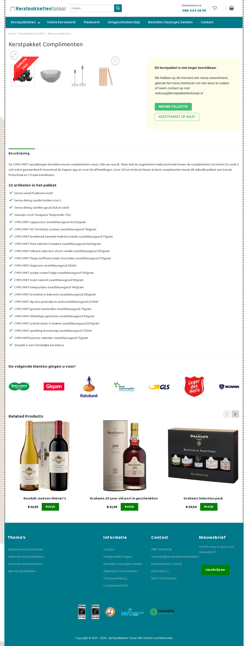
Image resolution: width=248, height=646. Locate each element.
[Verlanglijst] (217, 8)
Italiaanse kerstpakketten (25, 549)
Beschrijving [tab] (19, 153)
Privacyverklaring (115, 578)
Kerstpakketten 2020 (32, 34)
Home (12, 34)
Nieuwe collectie (173, 106)
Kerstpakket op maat (177, 116)
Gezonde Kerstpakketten (25, 564)
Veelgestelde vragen (117, 556)
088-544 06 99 (161, 549)
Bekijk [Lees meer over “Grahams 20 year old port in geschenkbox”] (129, 506)
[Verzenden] (118, 8)
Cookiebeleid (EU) (115, 585)
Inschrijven (215, 570)
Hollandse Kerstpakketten (26, 556)
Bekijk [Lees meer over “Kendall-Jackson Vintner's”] (50, 506)
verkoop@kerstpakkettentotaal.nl (179, 93)
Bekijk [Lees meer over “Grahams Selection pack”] (209, 506)
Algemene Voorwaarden (120, 571)
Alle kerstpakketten (59, 34)
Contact (109, 549)
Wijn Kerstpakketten (22, 571)
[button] (235, 414)
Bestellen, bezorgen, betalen (123, 564)
